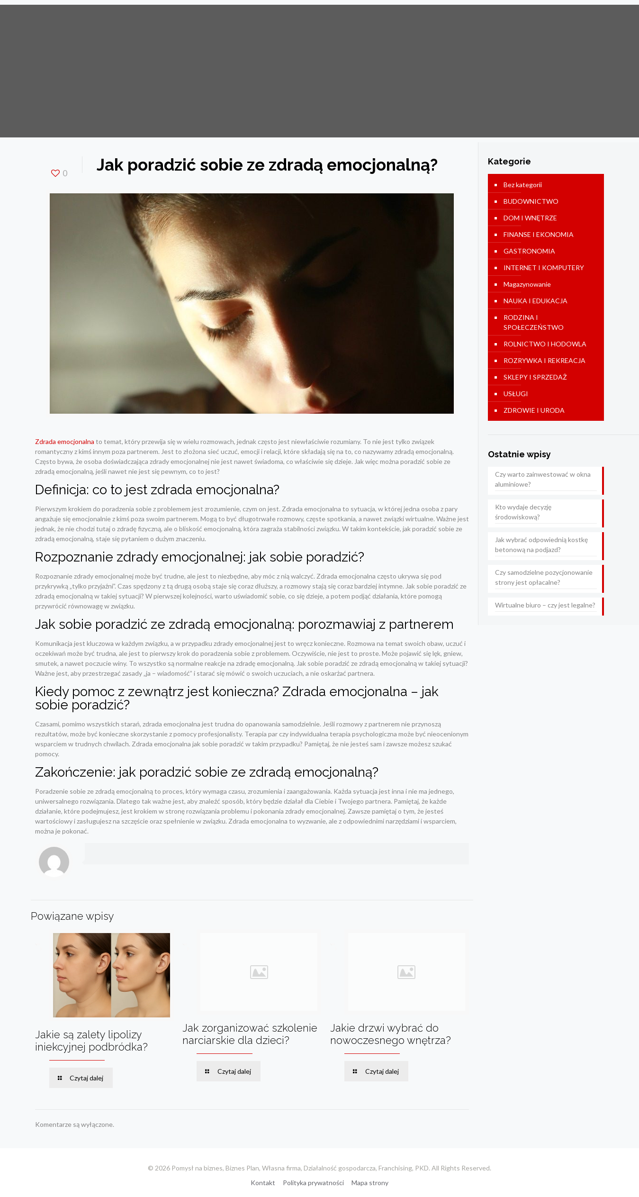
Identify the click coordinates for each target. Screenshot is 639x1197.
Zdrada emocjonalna (64, 441)
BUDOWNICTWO (531, 201)
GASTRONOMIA (529, 251)
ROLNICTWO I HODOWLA (545, 344)
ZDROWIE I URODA (534, 410)
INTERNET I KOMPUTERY (544, 267)
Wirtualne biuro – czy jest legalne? (545, 605)
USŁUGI (516, 394)
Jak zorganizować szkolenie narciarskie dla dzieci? (249, 1034)
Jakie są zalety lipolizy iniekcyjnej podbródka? (91, 1040)
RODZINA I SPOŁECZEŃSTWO (534, 322)
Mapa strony (369, 1183)
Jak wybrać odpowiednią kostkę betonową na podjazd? (541, 544)
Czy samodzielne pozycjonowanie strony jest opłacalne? (544, 577)
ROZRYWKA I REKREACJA (544, 360)
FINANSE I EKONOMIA (539, 234)
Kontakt (263, 1183)
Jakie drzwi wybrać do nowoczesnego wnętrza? (390, 1034)
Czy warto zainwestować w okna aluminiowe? (543, 479)
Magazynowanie (527, 284)
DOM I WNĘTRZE (530, 218)
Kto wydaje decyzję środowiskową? (523, 512)
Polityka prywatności (313, 1183)
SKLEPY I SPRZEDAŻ (535, 377)
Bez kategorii (523, 185)
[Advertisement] (320, 71)
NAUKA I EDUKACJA (535, 301)
